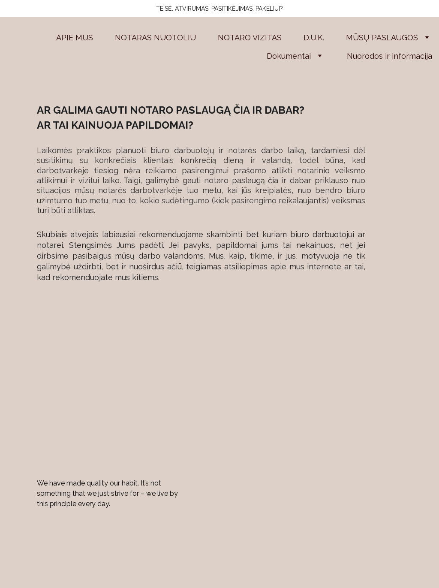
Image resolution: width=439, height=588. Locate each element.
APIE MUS (74, 37)
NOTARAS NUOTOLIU (155, 37)
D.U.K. (314, 37)
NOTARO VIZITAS (250, 37)
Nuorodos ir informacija (389, 55)
